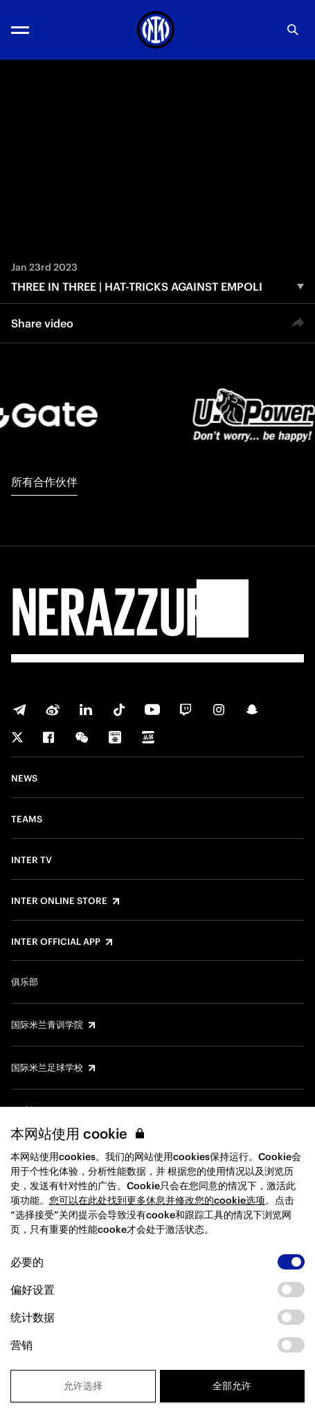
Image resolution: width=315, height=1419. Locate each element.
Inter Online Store (59, 901)
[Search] (293, 29)
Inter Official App (55, 942)
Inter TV (31, 860)
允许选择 (83, 1386)
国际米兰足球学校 (47, 1068)
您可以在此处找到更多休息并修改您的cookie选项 (157, 1200)
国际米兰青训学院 (47, 1025)
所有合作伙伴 (44, 482)
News (24, 778)
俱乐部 (24, 982)
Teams (26, 819)
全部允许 (232, 1386)
